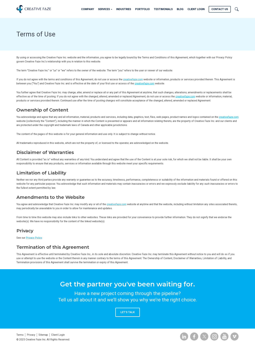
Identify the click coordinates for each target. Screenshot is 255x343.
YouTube (224, 336)
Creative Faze (33, 9)
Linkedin (184, 336)
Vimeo (234, 336)
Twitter (204, 336)
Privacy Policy (34, 237)
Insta (214, 336)
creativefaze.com (133, 79)
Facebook (194, 336)
